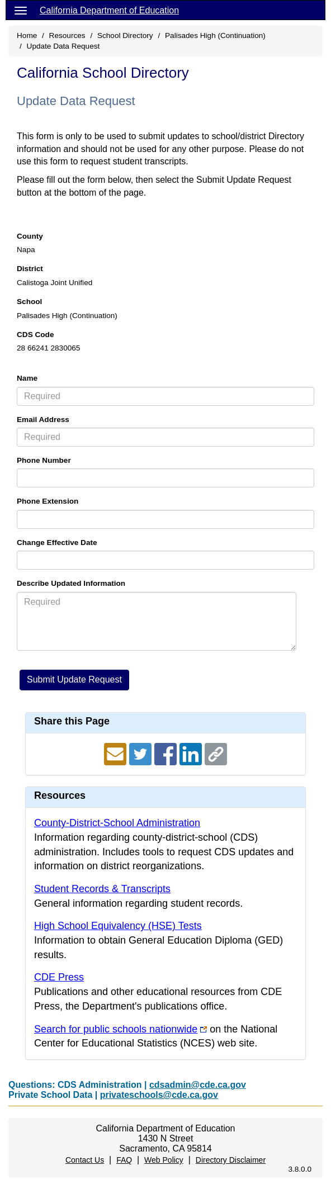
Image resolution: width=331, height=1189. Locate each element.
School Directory (125, 35)
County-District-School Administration (117, 822)
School (29, 301)
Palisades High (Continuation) (215, 35)
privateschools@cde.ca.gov (159, 1095)
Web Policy (163, 1159)
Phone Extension (47, 501)
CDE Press (59, 977)
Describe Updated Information (71, 583)
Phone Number (44, 460)
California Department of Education (109, 10)
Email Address (43, 419)
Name (27, 378)
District (30, 268)
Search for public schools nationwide (115, 1029)
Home (27, 35)
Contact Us (84, 1159)
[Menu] (20, 10)
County (30, 236)
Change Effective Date (57, 542)
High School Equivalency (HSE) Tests (118, 925)
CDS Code (35, 334)
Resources (67, 35)
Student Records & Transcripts (102, 888)
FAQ (124, 1159)
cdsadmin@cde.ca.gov (197, 1084)
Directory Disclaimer (231, 1159)
